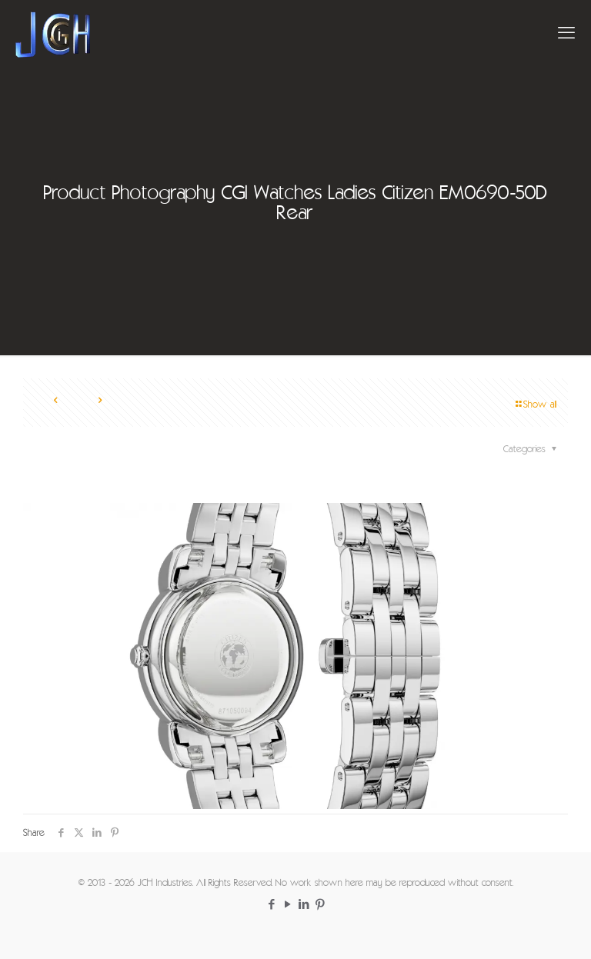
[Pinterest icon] (320, 905)
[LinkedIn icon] (303, 905)
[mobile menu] (566, 35)
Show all (534, 405)
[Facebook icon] (271, 905)
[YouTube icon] (287, 905)
